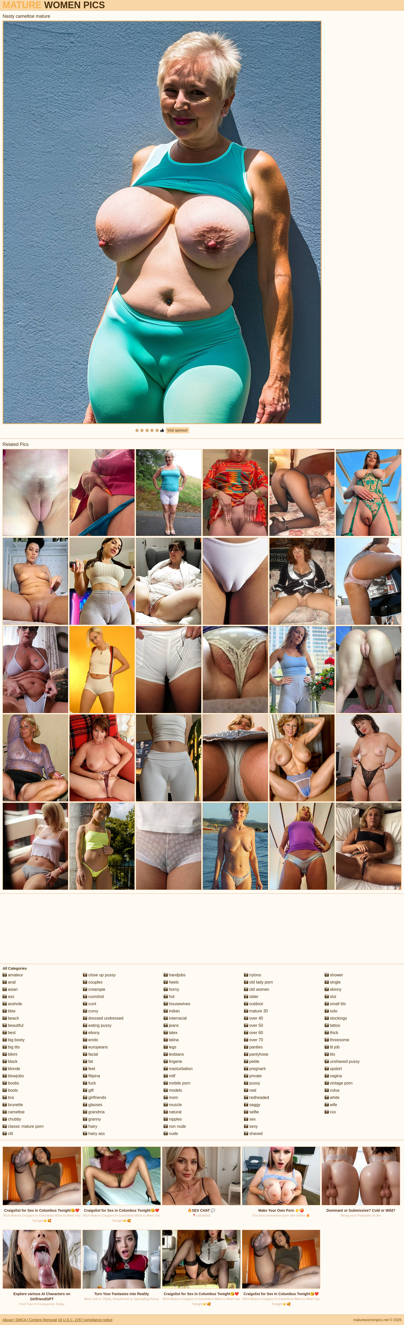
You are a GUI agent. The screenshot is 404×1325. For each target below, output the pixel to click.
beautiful (13, 1025)
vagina (333, 1076)
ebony (91, 1032)
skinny (333, 989)
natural (172, 1112)
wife (331, 1105)
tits (330, 1054)
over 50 (253, 1025)
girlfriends (94, 1097)
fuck (89, 1083)
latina (171, 1040)
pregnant (255, 1068)
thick (331, 1032)
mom (171, 1097)
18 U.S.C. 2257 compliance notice (85, 1320)
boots (10, 1090)
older (251, 996)
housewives (177, 1004)
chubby (12, 1119)
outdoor (253, 1004)
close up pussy (99, 975)
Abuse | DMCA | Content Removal (30, 1320)
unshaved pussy (342, 1061)
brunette (13, 1105)
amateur (13, 975)
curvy (90, 1011)
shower (334, 975)
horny (171, 989)
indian (172, 1011)
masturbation (178, 1068)
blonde (11, 1068)
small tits (335, 1004)
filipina (91, 1076)
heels (171, 982)
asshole (12, 1004)
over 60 (253, 1032)
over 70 (253, 1040)
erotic (90, 1040)
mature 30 (256, 1011)
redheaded (256, 1097)
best (9, 1032)
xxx (330, 1112)
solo (331, 1011)
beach (11, 1018)
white (332, 1097)
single (333, 982)
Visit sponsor (177, 430)
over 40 (253, 1018)
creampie (94, 989)
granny (92, 1119)
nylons (252, 975)
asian (10, 989)
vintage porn (339, 1083)
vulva (332, 1090)
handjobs (175, 975)
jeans (171, 1025)
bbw (9, 1011)
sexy (251, 1126)
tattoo (332, 1025)
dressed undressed (103, 1018)
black (10, 1061)
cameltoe (13, 1112)
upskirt (333, 1068)
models (173, 1090)
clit (8, 1133)
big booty (13, 1040)
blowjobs (13, 1076)
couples (93, 982)
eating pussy (97, 1025)
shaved (253, 1133)
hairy (90, 1126)
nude (171, 1133)
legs (170, 1047)
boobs (11, 1083)
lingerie (173, 1061)
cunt (89, 1004)
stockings (336, 1018)
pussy (252, 1083)
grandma (94, 1112)
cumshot (93, 996)
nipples (173, 1119)
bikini (10, 1054)
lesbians (174, 1054)
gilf (88, 1090)
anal (9, 982)
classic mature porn (23, 1126)
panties (253, 1047)
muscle (173, 1105)
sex (250, 1119)
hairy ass (94, 1133)
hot (169, 996)
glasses (92, 1105)
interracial (175, 1018)
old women (256, 989)
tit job (332, 1047)
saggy (252, 1105)
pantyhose (256, 1054)
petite (251, 1061)
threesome (337, 1040)
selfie (251, 1112)
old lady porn (258, 982)
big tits (11, 1047)
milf (169, 1076)
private (253, 1076)
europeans (95, 1047)
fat (88, 1061)
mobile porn (177, 1083)
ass (8, 996)
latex (171, 1032)
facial (90, 1054)
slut (330, 996)
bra (8, 1097)
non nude (175, 1126)
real (250, 1090)
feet (89, 1068)
